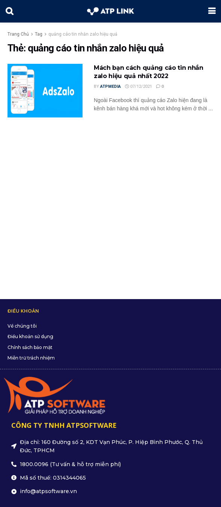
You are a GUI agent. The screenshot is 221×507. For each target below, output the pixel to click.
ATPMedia (110, 86)
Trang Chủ (18, 34)
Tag (38, 34)
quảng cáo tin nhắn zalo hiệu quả (82, 34)
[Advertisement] (110, 204)
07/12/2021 (138, 86)
